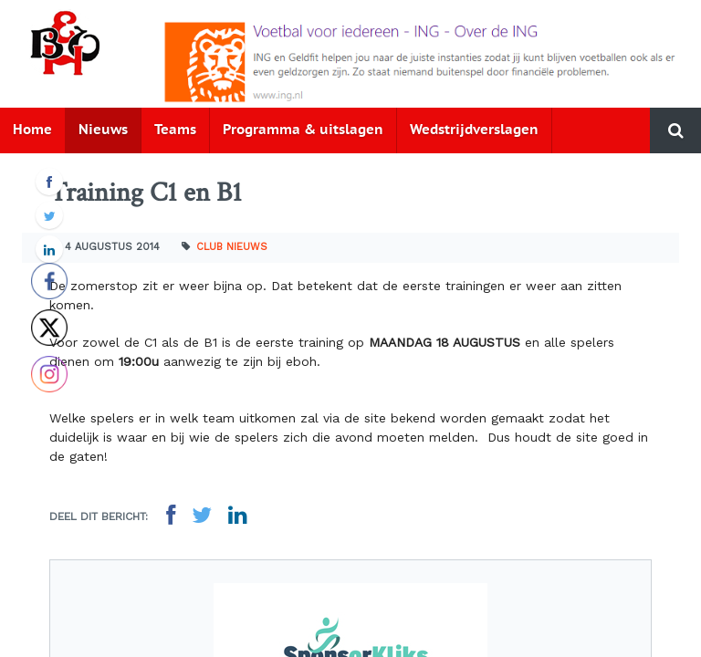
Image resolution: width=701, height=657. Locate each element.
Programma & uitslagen (303, 130)
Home (32, 130)
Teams (175, 130)
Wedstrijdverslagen (474, 130)
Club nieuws (231, 247)
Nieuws (103, 130)
